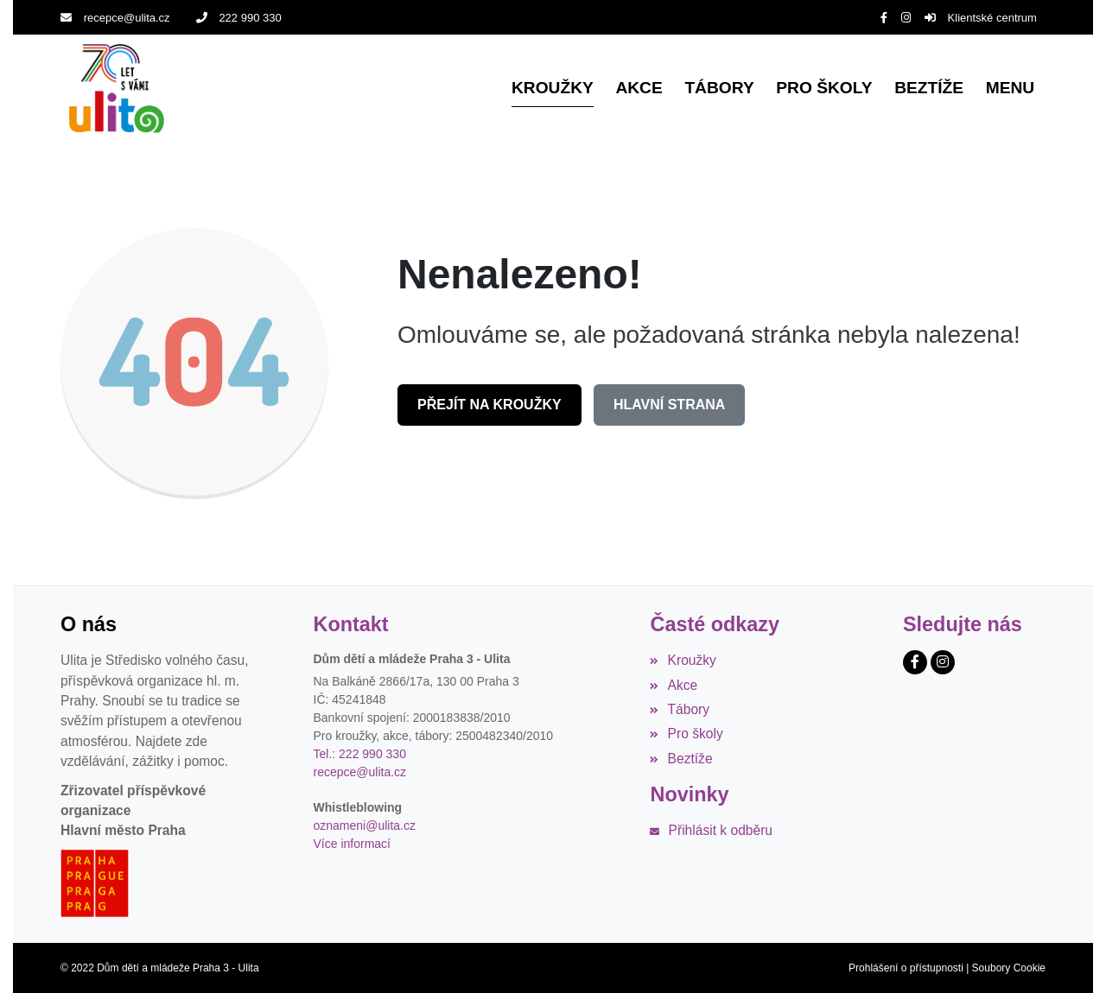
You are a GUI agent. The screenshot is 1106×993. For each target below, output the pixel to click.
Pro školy (686, 733)
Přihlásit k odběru (711, 830)
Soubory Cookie (1009, 968)
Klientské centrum (981, 17)
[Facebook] (883, 17)
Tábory (679, 709)
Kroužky (682, 660)
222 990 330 (239, 17)
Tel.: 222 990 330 (360, 754)
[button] (1010, 88)
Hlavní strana (669, 403)
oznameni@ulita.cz (365, 825)
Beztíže (681, 757)
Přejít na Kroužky (489, 403)
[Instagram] (906, 17)
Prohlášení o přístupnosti (906, 968)
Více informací (352, 844)
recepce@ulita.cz (115, 17)
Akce (673, 684)
